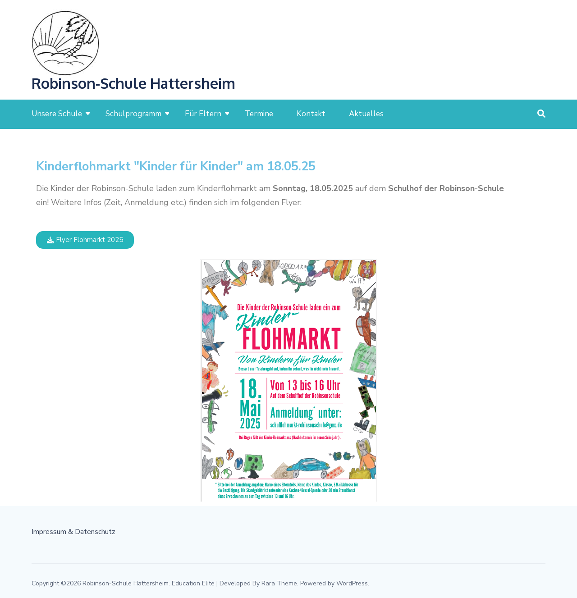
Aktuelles (366, 114)
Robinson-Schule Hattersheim (133, 83)
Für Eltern (203, 114)
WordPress (352, 583)
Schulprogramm (133, 114)
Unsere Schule (57, 114)
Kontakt (311, 114)
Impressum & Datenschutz (73, 532)
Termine (259, 114)
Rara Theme (279, 583)
